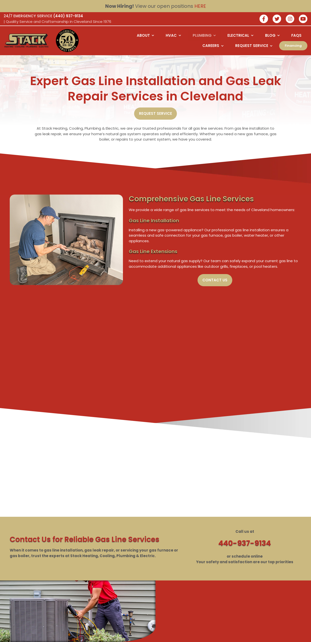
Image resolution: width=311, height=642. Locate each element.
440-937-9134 (244, 543)
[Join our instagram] (290, 19)
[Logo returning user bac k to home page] (26, 40)
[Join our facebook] (263, 19)
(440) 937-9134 (68, 15)
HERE (200, 6)
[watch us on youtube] (303, 19)
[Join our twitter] (277, 19)
